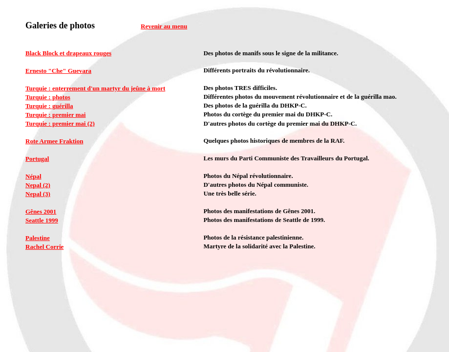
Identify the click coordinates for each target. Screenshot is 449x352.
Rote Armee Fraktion (54, 141)
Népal (33, 176)
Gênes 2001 (40, 211)
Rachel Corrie (44, 246)
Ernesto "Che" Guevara (58, 70)
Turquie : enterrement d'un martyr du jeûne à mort (95, 88)
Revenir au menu (164, 26)
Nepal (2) (37, 185)
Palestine (37, 238)
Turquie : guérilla (49, 106)
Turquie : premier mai (55, 114)
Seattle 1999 (41, 220)
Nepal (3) (37, 194)
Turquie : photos (47, 97)
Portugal (37, 158)
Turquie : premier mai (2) (60, 123)
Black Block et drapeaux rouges (68, 53)
